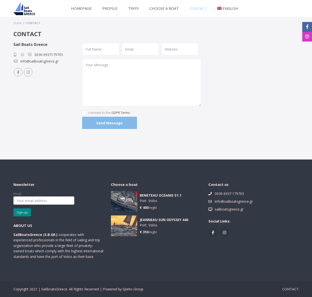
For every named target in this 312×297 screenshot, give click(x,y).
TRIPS (133, 8)
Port (143, 200)
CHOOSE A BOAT (164, 8)
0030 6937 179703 (229, 193)
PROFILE (109, 8)
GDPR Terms (120, 112)
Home (17, 23)
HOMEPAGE (81, 8)
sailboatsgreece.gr (229, 209)
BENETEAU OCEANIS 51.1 (160, 195)
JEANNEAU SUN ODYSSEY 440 (164, 220)
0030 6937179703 (49, 54)
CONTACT (197, 8)
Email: (43, 198)
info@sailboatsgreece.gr (39, 61)
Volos (152, 200)
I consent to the (109, 112)
